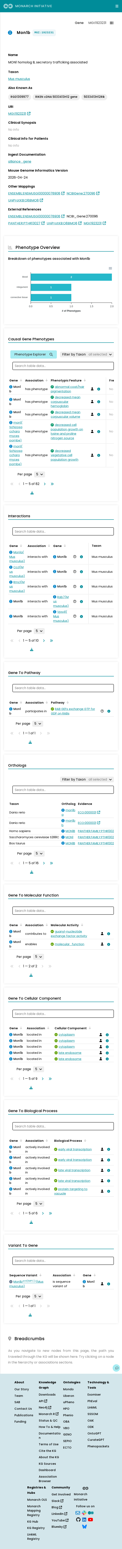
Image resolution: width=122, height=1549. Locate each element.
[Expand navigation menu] (117, 6)
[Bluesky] (84, 1526)
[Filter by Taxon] (87, 354)
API (43, 1401)
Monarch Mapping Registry (34, 1510)
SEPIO (67, 1441)
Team (18, 1396)
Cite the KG (47, 1451)
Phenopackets (98, 1446)
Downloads (47, 1395)
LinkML (92, 1407)
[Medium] (91, 1512)
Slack (57, 1501)
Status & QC (48, 1421)
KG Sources (47, 1464)
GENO (67, 1434)
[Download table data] (31, 492)
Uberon (68, 1396)
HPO (66, 1409)
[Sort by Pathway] (67, 702)
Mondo (68, 1389)
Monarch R (48, 1414)
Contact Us (23, 1409)
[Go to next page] (43, 484)
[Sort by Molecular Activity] (81, 925)
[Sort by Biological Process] (84, 1140)
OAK (90, 1421)
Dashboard (47, 1470)
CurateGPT (95, 1440)
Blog (57, 1507)
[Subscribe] (78, 1512)
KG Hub (32, 1522)
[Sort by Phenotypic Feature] (84, 380)
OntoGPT (94, 1433)
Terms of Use (48, 1444)
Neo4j (45, 1407)
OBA (66, 1422)
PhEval (92, 1401)
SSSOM (92, 1414)
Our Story (21, 1389)
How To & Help (49, 1427)
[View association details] (98, 389)
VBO (66, 1428)
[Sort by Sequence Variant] (39, 1275)
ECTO (67, 1448)
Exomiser (94, 1395)
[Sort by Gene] (20, 380)
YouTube (60, 1520)
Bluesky (59, 1527)
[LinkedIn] (84, 1519)
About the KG (49, 1457)
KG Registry (36, 1528)
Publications (23, 1415)
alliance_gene (19, 161)
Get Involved (61, 1494)
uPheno (68, 1402)
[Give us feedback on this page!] (116, 1368)
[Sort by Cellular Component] (89, 1028)
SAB (17, 1402)
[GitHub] (78, 1519)
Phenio (68, 1415)
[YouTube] (90, 1519)
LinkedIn (59, 1514)
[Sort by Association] (45, 380)
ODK (90, 1427)
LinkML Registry (33, 1536)
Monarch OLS (37, 1500)
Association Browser (48, 1479)
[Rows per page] (39, 474)
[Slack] (84, 1512)
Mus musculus (19, 78)
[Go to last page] (51, 484)
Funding (20, 1422)
